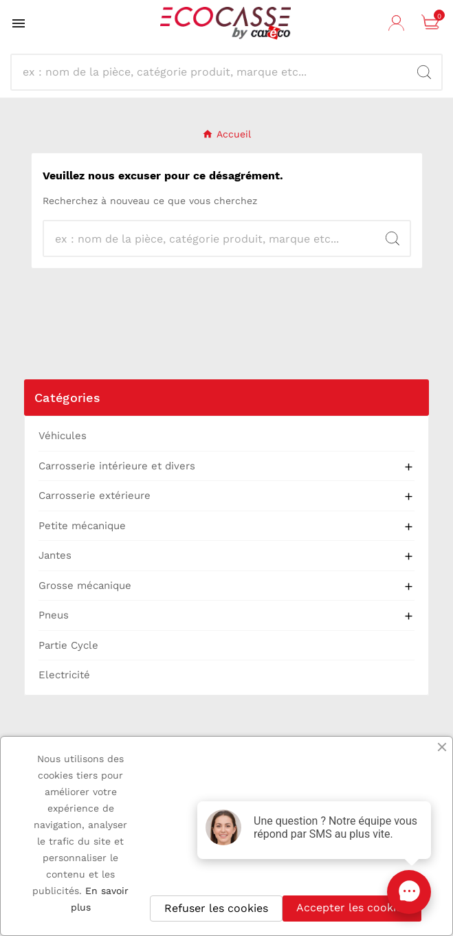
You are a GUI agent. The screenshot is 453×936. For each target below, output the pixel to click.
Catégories (67, 397)
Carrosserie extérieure (94, 495)
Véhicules (62, 436)
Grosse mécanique (84, 585)
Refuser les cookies (216, 908)
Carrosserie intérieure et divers (116, 466)
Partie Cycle (68, 645)
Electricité (64, 675)
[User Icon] (398, 23)
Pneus (53, 615)
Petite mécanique (82, 526)
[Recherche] (214, 72)
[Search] (424, 72)
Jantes (54, 555)
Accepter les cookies (352, 907)
